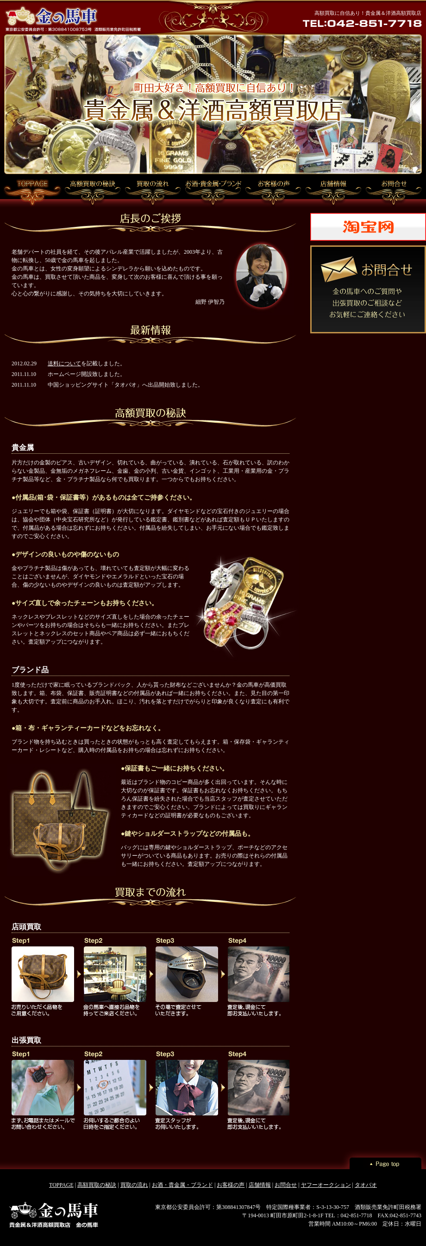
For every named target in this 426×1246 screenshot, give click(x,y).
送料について (64, 363)
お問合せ (286, 1185)
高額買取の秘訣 (96, 1185)
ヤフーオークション (326, 1185)
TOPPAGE (61, 1185)
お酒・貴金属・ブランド (182, 1185)
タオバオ (366, 1185)
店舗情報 (260, 1185)
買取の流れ (134, 1185)
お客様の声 (230, 1185)
